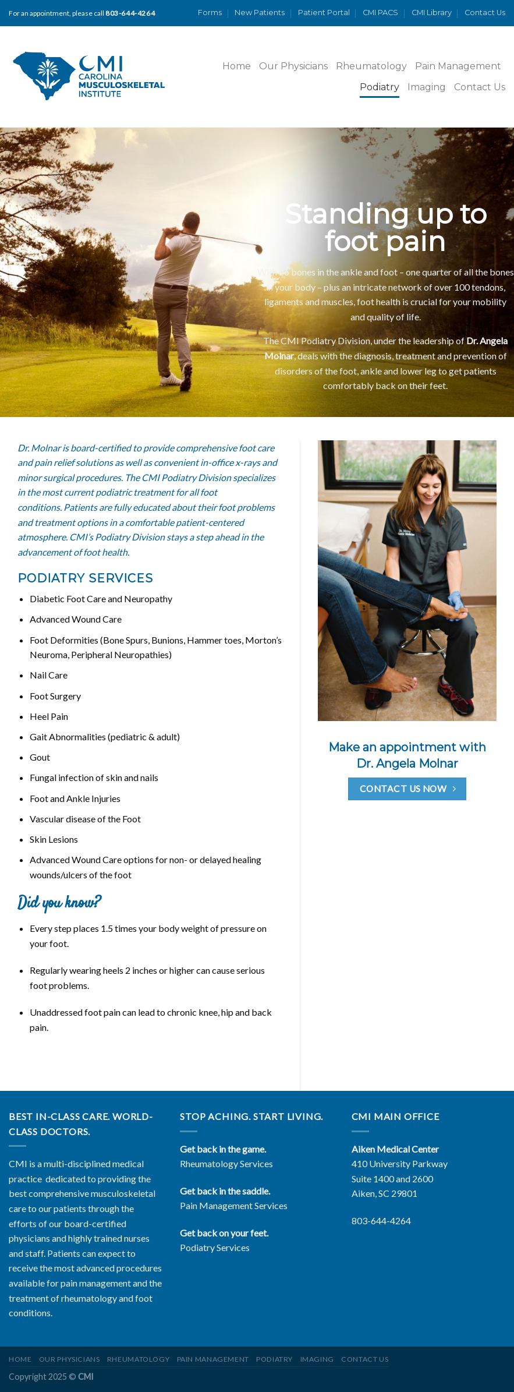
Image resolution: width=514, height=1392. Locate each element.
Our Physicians (293, 66)
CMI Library (432, 12)
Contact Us (485, 12)
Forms (210, 12)
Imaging (426, 87)
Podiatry (379, 87)
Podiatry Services (215, 1247)
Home (236, 66)
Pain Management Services (234, 1205)
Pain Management (458, 66)
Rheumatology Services (226, 1163)
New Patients (260, 12)
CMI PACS (380, 12)
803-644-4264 (381, 1220)
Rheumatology (371, 66)
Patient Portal (324, 12)
